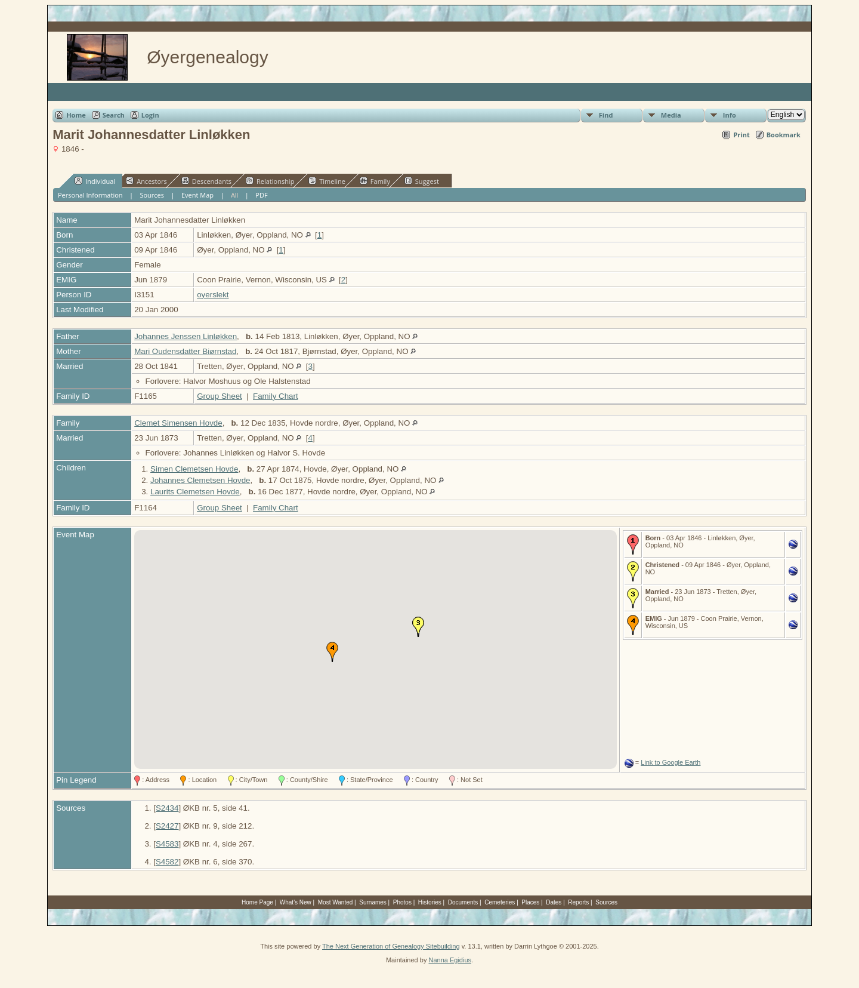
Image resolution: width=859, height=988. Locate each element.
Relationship (270, 181)
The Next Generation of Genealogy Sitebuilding (391, 946)
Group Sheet (219, 396)
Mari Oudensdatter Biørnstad (185, 351)
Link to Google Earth (670, 762)
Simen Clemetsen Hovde (194, 468)
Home (76, 114)
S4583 (167, 843)
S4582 (167, 861)
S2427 (167, 825)
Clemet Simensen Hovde (178, 422)
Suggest (421, 181)
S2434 (167, 808)
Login (150, 114)
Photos (402, 902)
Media (671, 114)
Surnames (373, 902)
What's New (295, 902)
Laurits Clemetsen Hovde (195, 491)
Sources (152, 194)
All (235, 194)
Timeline (326, 181)
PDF (261, 194)
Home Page (257, 902)
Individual (95, 181)
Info (729, 114)
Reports (578, 902)
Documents (463, 902)
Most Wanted (335, 902)
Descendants (206, 181)
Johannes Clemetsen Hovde (200, 480)
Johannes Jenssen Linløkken (185, 336)
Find (606, 114)
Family (375, 181)
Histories (429, 902)
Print (741, 134)
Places (530, 902)
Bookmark (784, 134)
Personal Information (90, 194)
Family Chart (275, 396)
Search (114, 114)
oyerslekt (212, 294)
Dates (553, 902)
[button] (418, 627)
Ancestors (146, 181)
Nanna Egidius (449, 960)
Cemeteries (499, 902)
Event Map (197, 194)
